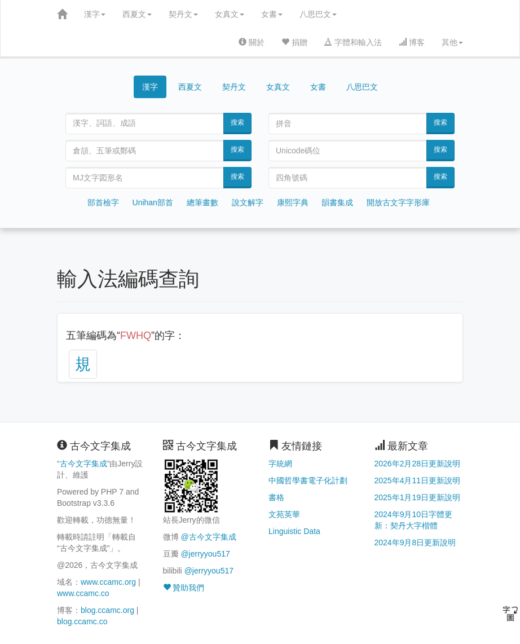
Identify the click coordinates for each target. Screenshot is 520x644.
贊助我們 (184, 587)
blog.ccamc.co (82, 621)
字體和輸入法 (353, 42)
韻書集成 (337, 202)
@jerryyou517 (205, 553)
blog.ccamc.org (107, 610)
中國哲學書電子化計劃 (307, 480)
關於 (252, 42)
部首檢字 (103, 202)
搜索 (237, 122)
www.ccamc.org (108, 581)
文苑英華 (284, 514)
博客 (412, 42)
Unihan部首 (153, 202)
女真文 (229, 14)
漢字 (94, 14)
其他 (452, 42)
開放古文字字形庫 (398, 202)
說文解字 (247, 202)
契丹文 (183, 14)
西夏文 (137, 14)
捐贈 (294, 42)
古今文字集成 (83, 463)
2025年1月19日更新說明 (417, 497)
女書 (272, 14)
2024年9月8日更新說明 (415, 542)
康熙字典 (293, 202)
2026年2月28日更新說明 (417, 463)
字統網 (280, 463)
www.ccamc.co (83, 593)
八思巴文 (318, 14)
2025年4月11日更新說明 (417, 480)
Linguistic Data (294, 531)
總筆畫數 (202, 202)
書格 (276, 497)
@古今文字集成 (208, 536)
